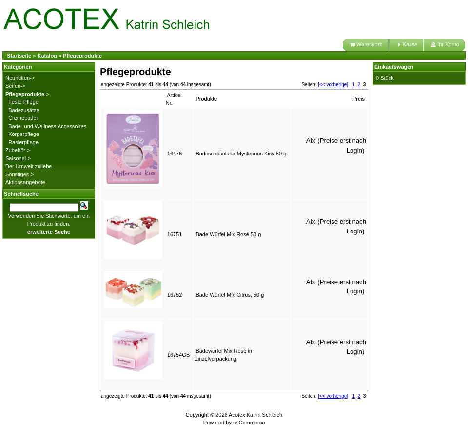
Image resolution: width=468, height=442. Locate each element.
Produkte (206, 99)
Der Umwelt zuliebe (28, 166)
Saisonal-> (18, 158)
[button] (365, 45)
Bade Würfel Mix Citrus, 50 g (229, 295)
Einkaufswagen (393, 67)
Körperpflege (23, 134)
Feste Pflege (23, 102)
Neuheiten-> (20, 78)
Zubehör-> (17, 150)
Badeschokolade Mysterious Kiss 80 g (240, 153)
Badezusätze (23, 110)
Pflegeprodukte (82, 55)
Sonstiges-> (19, 174)
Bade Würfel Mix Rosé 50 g (228, 234)
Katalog (47, 55)
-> (27, 94)
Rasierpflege (23, 142)
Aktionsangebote (25, 182)
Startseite (19, 55)
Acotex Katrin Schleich (255, 415)
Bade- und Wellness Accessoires (47, 126)
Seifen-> (15, 86)
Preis (358, 99)
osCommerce (249, 422)
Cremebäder (23, 118)
